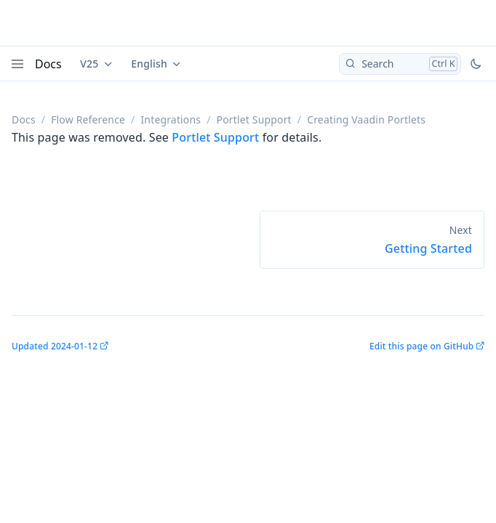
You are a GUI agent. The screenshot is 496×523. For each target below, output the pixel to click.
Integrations (170, 119)
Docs (48, 64)
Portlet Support (254, 119)
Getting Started (428, 248)
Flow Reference (88, 119)
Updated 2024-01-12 (54, 346)
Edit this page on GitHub (421, 346)
